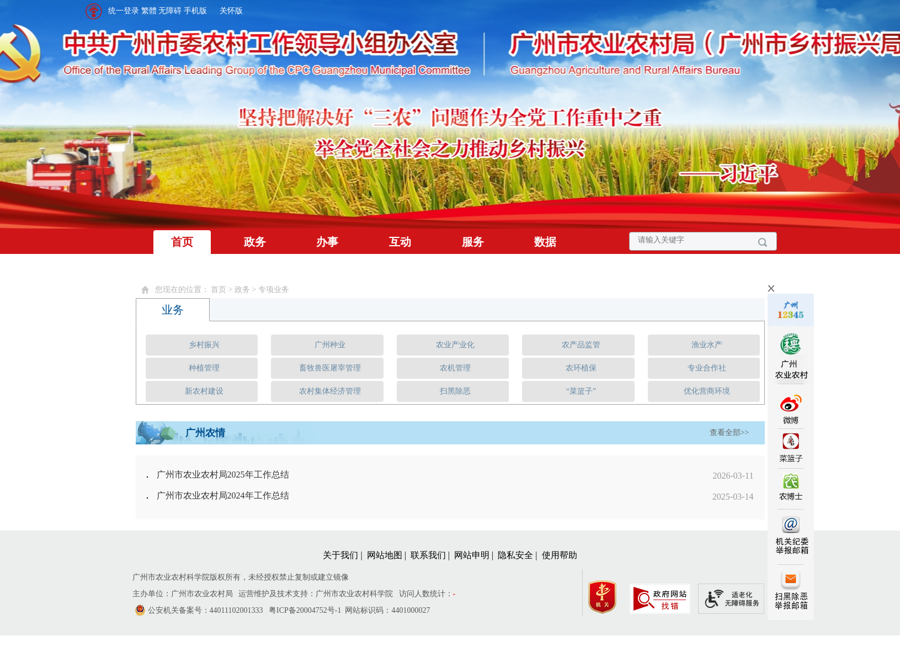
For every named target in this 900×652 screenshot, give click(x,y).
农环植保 (581, 368)
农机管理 (455, 368)
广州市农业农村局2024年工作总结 (223, 495)
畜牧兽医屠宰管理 (330, 368)
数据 (545, 242)
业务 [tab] (173, 310)
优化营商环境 (707, 391)
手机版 (195, 11)
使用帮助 (559, 555)
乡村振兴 (204, 345)
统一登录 (123, 11)
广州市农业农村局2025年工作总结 (223, 474)
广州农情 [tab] (205, 432)
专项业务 (273, 289)
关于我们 (340, 555)
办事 (327, 242)
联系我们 (428, 555)
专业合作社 (707, 368)
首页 (182, 242)
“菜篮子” (581, 391)
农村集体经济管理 (330, 391)
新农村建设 (204, 391)
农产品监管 (581, 345)
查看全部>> (729, 432)
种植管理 (204, 368)
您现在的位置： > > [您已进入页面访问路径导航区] (222, 289)
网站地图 (384, 555)
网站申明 (471, 555)
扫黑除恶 (455, 391)
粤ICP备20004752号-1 (305, 610)
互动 (400, 242)
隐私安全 (515, 555)
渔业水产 (706, 345)
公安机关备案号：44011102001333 (205, 610)
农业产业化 (455, 345)
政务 (255, 242)
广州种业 (330, 345)
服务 (473, 242)
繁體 (149, 11)
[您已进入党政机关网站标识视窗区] (607, 594)
